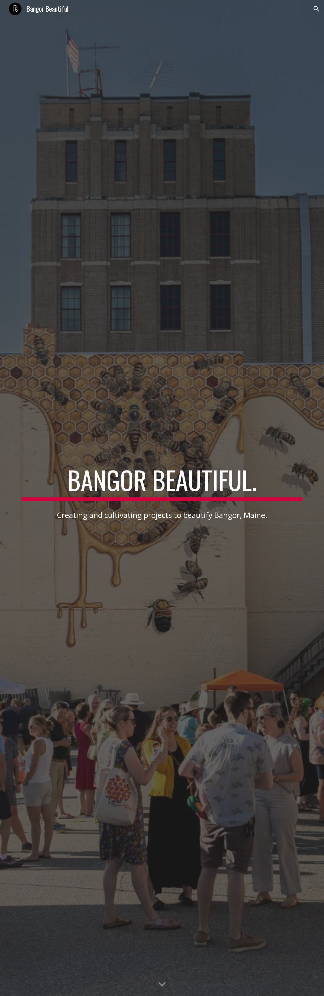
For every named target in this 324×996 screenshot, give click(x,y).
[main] (162, 483)
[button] (316, 8)
